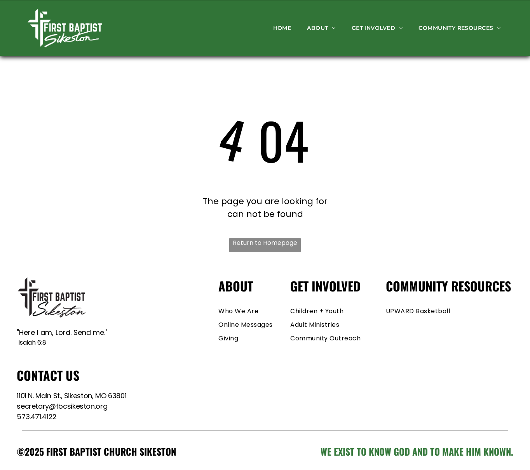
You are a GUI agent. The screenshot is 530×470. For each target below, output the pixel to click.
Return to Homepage (265, 242)
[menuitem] (282, 28)
